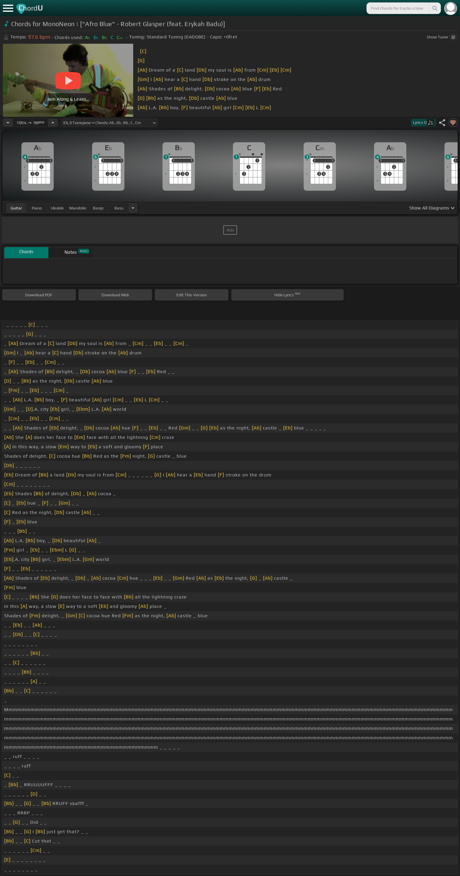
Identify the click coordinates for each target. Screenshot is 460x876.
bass (119, 208)
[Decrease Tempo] (8, 123)
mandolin (77, 208)
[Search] (434, 8)
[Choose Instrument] (132, 207)
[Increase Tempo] (53, 123)
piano (37, 208)
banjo (98, 208)
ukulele (57, 208)
